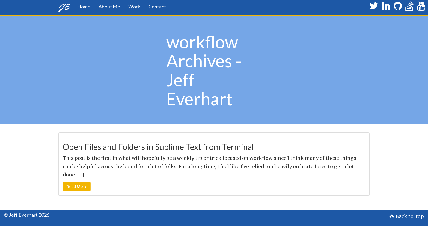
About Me (109, 7)
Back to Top (407, 216)
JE (63, 6)
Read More (76, 186)
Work (134, 7)
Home (83, 7)
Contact (157, 7)
